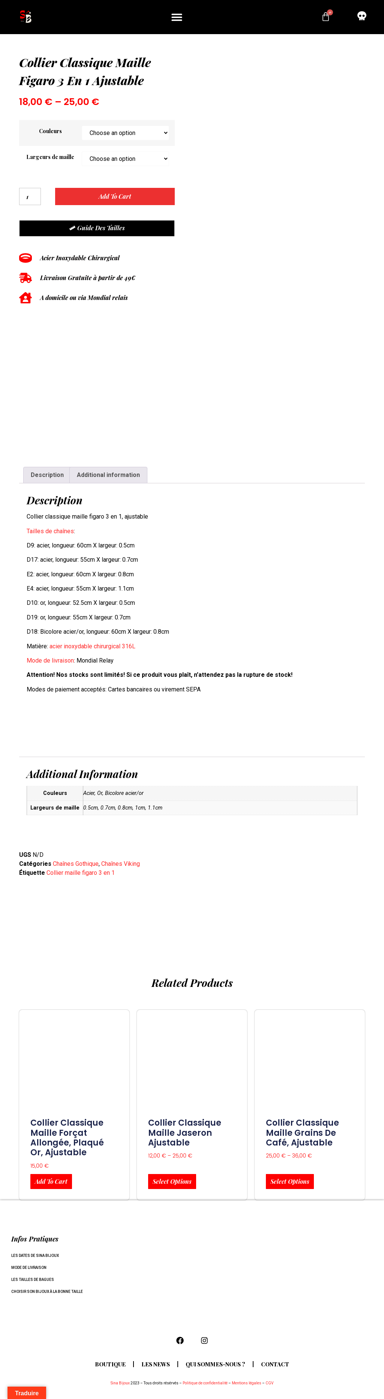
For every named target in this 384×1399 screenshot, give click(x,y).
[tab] (47, 475)
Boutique (108, 1364)
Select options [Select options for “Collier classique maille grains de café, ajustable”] (289, 1181)
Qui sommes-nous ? (216, 1364)
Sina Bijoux (120, 1383)
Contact (276, 1364)
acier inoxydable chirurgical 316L (92, 646)
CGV (269, 1383)
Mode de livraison (50, 660)
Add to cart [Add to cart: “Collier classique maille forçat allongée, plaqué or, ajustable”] (51, 1181)
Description (47, 474)
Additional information (108, 474)
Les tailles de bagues (32, 1280)
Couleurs (50, 130)
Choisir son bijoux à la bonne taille (47, 1292)
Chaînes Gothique (76, 863)
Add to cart (115, 196)
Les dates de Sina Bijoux (35, 1256)
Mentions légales (246, 1383)
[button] (177, 17)
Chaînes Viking (120, 863)
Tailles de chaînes (50, 531)
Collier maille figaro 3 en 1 (80, 872)
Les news (154, 1364)
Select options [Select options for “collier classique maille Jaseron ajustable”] (172, 1181)
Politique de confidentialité (205, 1383)
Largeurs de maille (50, 156)
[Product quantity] (30, 196)
